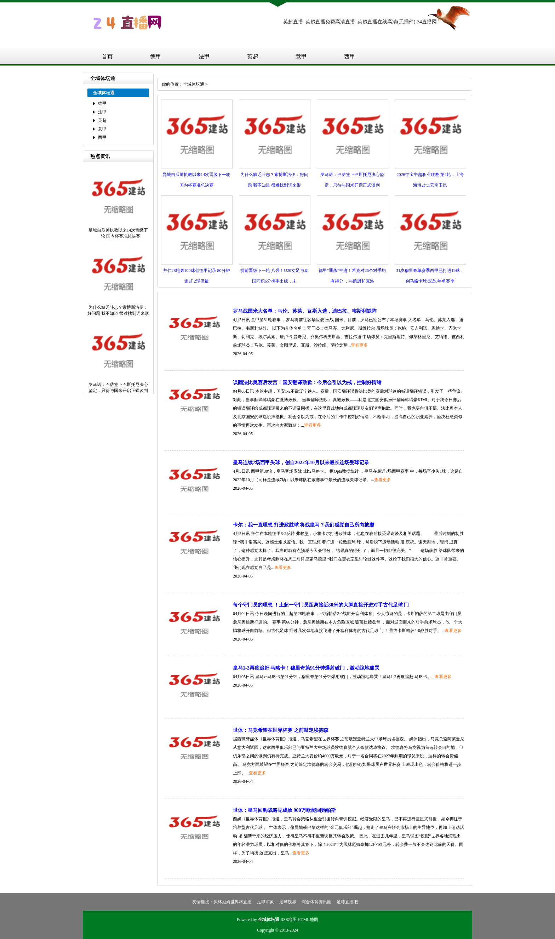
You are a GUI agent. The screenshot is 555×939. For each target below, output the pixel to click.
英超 (252, 56)
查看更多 (359, 345)
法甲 (204, 56)
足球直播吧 (347, 901)
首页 (107, 56)
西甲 (349, 56)
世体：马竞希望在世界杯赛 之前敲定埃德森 (280, 730)
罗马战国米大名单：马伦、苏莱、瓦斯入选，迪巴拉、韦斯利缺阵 (305, 311)
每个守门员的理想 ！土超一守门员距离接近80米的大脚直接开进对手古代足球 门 (321, 605)
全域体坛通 (193, 84)
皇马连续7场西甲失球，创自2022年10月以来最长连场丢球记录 (301, 462)
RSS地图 (288, 919)
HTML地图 (308, 919)
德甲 (155, 56)
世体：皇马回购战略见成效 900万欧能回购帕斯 (284, 810)
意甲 (301, 56)
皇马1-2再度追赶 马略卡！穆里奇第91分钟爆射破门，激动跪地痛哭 (306, 668)
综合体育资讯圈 (316, 901)
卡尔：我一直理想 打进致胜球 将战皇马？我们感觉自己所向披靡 (303, 525)
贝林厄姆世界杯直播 (232, 901)
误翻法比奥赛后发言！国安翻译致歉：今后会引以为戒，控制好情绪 (307, 382)
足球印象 (265, 901)
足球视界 (287, 901)
